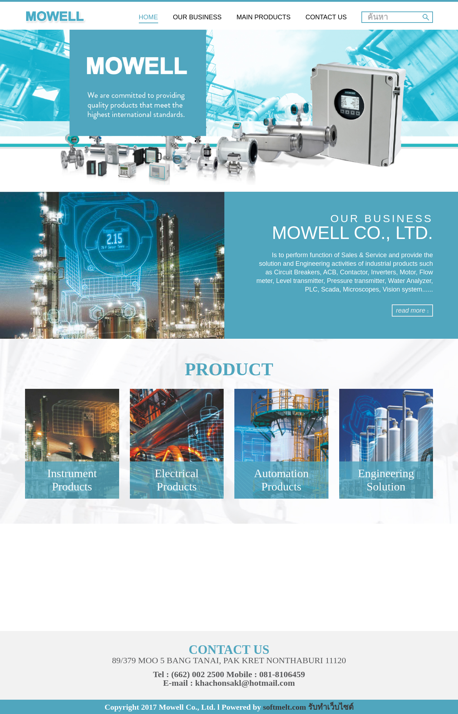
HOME (148, 17)
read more (412, 310)
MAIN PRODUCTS (264, 17)
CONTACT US (326, 17)
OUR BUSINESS (197, 17)
